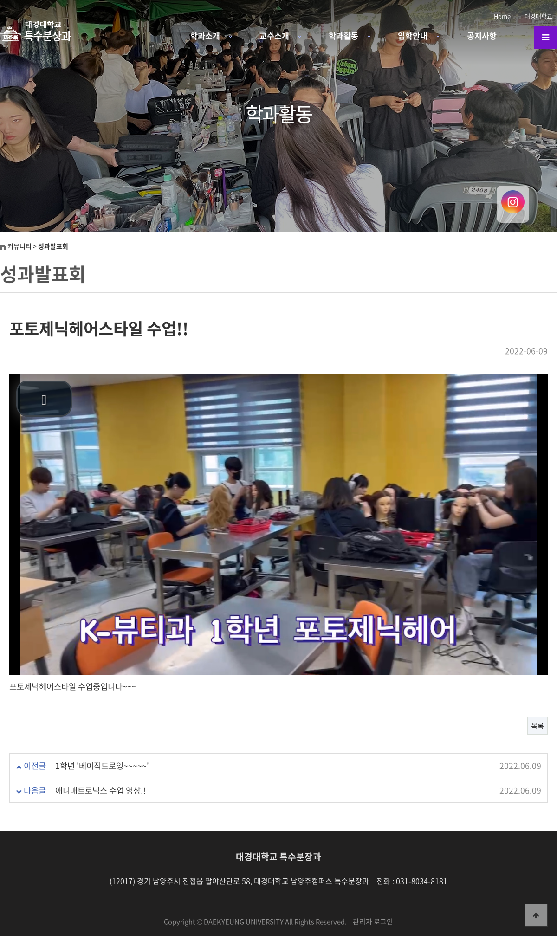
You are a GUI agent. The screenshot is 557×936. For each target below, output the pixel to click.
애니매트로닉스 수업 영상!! (100, 790)
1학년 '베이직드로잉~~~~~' (102, 766)
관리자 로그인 (373, 922)
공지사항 (482, 36)
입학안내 (412, 36)
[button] (44, 399)
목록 (537, 726)
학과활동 (343, 36)
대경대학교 (538, 16)
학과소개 (205, 36)
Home (502, 16)
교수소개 (274, 36)
